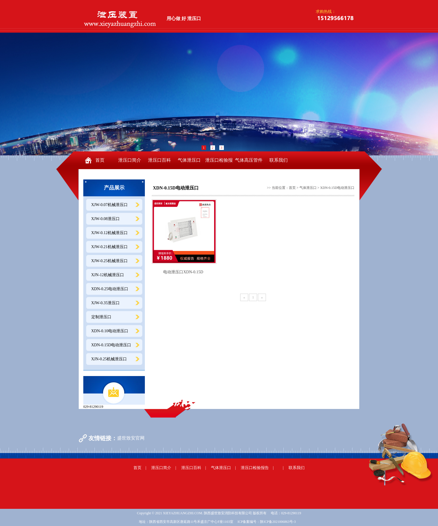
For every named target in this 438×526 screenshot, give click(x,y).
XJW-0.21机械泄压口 (109, 247)
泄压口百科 (159, 160)
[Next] (262, 297)
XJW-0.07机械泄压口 (109, 205)
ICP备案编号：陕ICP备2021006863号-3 (267, 522)
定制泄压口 (101, 317)
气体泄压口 (189, 160)
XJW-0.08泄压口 (105, 219)
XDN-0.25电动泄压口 (110, 289)
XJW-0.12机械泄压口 (109, 233)
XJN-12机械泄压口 (107, 275)
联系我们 (278, 160)
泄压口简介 (129, 160)
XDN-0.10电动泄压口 (110, 331)
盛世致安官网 (131, 438)
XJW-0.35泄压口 (105, 303)
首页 (99, 160)
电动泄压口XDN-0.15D (183, 272)
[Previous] (244, 297)
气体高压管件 (249, 160)
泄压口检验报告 (219, 163)
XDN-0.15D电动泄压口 (111, 345)
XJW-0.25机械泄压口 (109, 261)
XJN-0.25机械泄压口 (109, 359)
